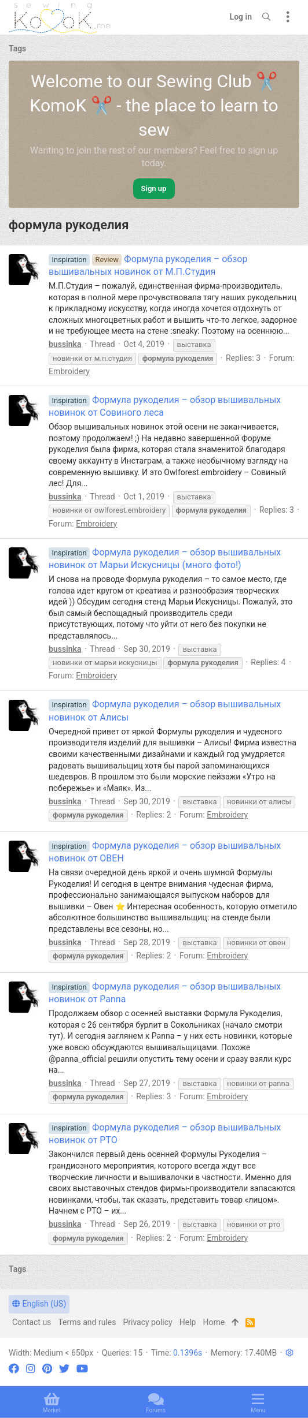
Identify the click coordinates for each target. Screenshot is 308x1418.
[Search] (266, 17)
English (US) (39, 1303)
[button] (289, 1352)
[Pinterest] (47, 1368)
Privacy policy (147, 1322)
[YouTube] (82, 1368)
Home (214, 1322)
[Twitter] (64, 1368)
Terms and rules (87, 1322)
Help (187, 1322)
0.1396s (187, 1352)
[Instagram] (30, 1368)
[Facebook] (14, 1368)
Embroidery (69, 371)
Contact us (31, 1322)
